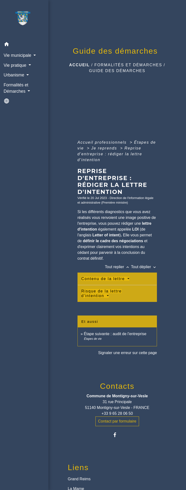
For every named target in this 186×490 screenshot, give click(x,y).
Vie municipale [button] (18, 55)
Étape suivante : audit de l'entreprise (115, 334)
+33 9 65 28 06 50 (117, 413)
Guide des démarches (117, 71)
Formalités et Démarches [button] (16, 88)
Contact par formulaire (117, 421)
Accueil (79, 65)
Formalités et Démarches (128, 65)
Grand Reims (79, 479)
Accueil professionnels (103, 142)
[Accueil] (24, 20)
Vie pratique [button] (15, 65)
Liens (78, 467)
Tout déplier (144, 267)
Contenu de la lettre (103, 279)
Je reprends (105, 148)
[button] (24, 45)
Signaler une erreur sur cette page (127, 353)
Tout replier (118, 267)
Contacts (117, 386)
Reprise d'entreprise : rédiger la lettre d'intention (110, 154)
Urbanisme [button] (14, 75)
